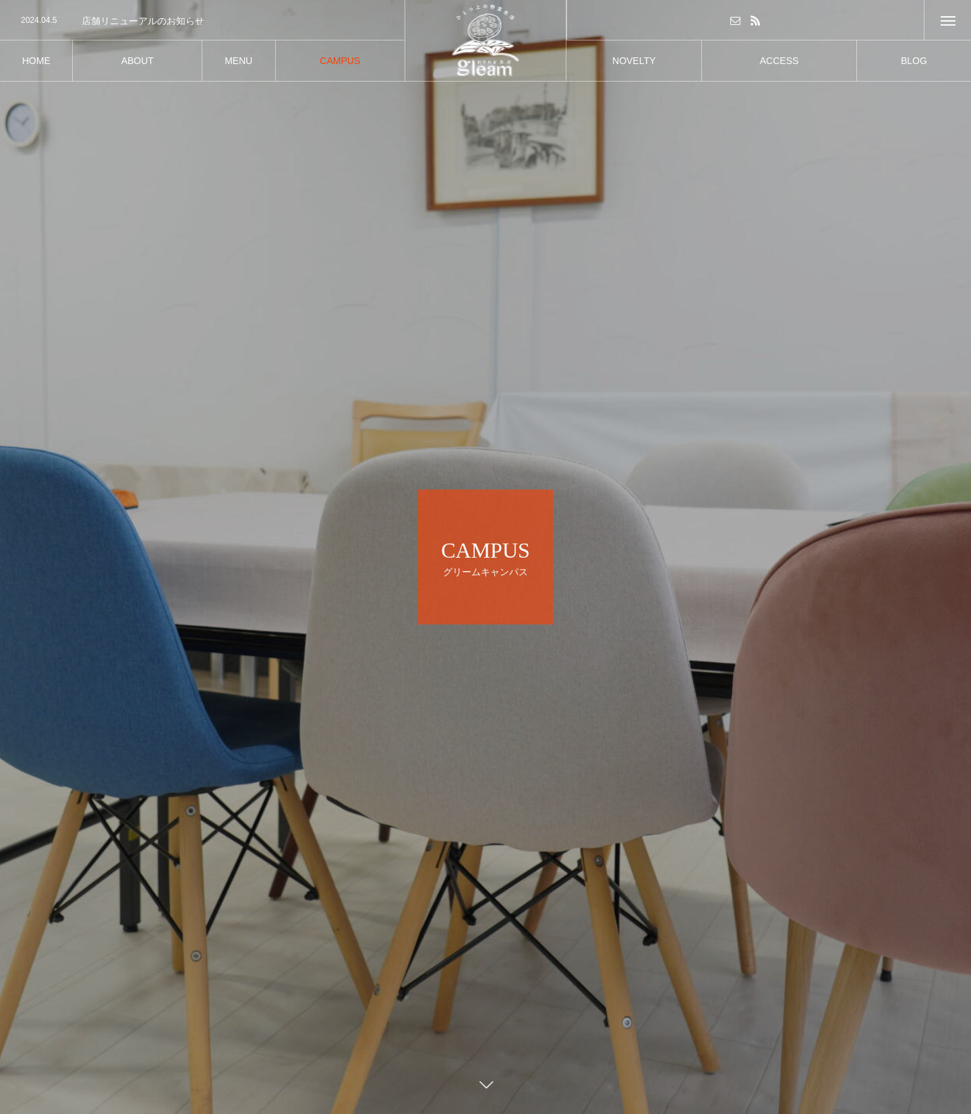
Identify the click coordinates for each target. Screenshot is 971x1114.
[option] (202, 21)
